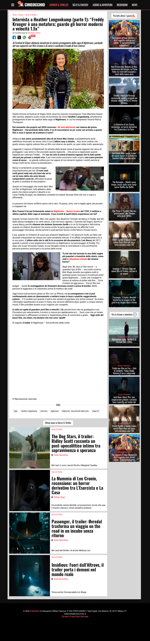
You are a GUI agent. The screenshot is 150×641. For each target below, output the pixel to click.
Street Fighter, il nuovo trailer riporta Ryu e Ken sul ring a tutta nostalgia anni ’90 (124, 242)
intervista (43, 411)
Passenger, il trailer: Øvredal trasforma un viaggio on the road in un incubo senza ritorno (124, 300)
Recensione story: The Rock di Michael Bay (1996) (124, 341)
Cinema (20, 14)
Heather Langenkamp (29, 411)
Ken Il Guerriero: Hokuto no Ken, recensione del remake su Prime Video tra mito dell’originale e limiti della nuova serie (124, 70)
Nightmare (54, 411)
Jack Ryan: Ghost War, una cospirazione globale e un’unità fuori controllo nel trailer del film (124, 400)
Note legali (84, 616)
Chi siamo (65, 616)
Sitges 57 (95, 411)
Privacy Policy (75, 616)
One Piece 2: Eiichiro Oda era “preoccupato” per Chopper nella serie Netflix (124, 213)
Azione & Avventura (102, 5)
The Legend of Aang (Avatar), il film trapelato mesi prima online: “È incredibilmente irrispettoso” (124, 41)
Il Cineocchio (34, 610)
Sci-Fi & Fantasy (80, 5)
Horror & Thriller (58, 5)
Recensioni (122, 5)
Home (14, 14)
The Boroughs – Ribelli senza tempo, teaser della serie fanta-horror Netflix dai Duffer (124, 184)
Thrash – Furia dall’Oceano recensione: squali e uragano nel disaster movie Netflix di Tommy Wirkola (124, 99)
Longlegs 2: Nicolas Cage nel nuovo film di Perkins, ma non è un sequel (124, 271)
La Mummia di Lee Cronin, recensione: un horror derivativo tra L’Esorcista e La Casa (124, 127)
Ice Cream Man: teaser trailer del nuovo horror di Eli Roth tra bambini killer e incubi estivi (124, 156)
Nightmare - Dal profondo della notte (75, 411)
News (134, 5)
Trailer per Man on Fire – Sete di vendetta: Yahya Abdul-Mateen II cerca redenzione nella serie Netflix (124, 372)
